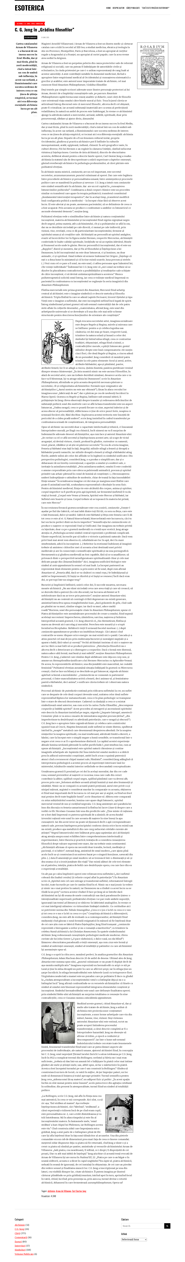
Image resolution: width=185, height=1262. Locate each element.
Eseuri (18, 1241)
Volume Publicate (24, 1254)
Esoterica (29, 7)
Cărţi (33, 23)
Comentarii (21, 1237)
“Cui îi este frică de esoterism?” (155, 7)
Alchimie (20, 23)
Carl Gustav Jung (79, 1191)
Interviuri (20, 1245)
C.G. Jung (27, 23)
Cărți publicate (133, 7)
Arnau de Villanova (63, 1191)
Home (108, 7)
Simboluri (39, 23)
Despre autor (118, 7)
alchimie (51, 1191)
